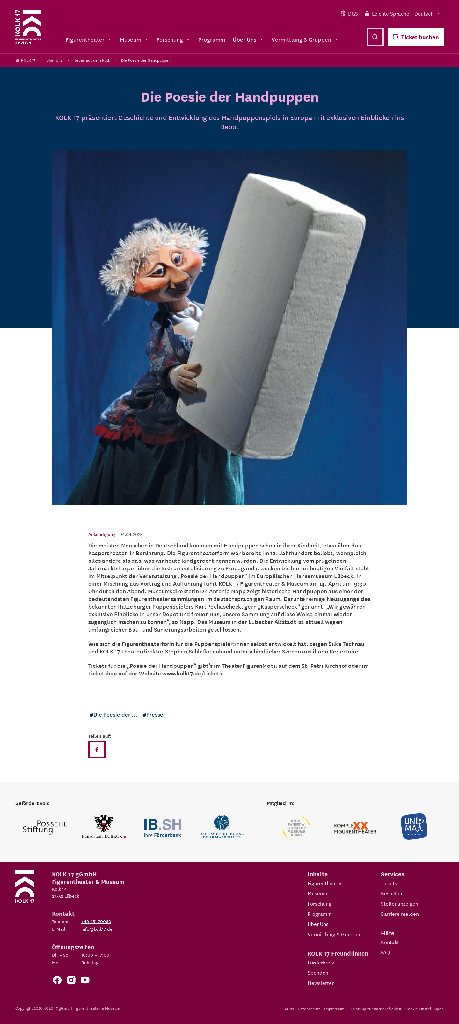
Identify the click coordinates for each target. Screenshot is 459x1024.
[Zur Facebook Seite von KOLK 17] (57, 981)
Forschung (320, 903)
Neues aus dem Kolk (91, 60)
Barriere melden (400, 913)
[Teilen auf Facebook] (97, 749)
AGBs (289, 1009)
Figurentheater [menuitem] (89, 39)
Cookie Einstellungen (424, 1009)
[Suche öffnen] (375, 37)
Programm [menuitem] (211, 39)
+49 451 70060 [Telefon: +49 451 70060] (96, 921)
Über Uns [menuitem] (248, 39)
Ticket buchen (415, 36)
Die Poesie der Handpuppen (146, 60)
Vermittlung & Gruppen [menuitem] (305, 39)
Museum (317, 893)
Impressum (334, 1009)
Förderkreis (321, 962)
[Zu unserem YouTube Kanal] (85, 981)
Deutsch (427, 13)
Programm (320, 913)
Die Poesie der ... (115, 714)
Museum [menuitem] (134, 39)
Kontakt (390, 942)
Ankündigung (101, 534)
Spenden (318, 972)
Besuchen (392, 893)
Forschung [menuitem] (174, 39)
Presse (154, 714)
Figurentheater (325, 883)
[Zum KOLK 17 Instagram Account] (71, 981)
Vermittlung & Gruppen (334, 934)
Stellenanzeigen (399, 903)
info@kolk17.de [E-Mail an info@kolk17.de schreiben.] (97, 928)
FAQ (385, 952)
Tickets (389, 883)
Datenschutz (309, 1009)
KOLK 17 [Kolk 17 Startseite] (25, 60)
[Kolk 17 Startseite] (28, 27)
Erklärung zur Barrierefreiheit (375, 1009)
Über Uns (54, 60)
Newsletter (321, 982)
